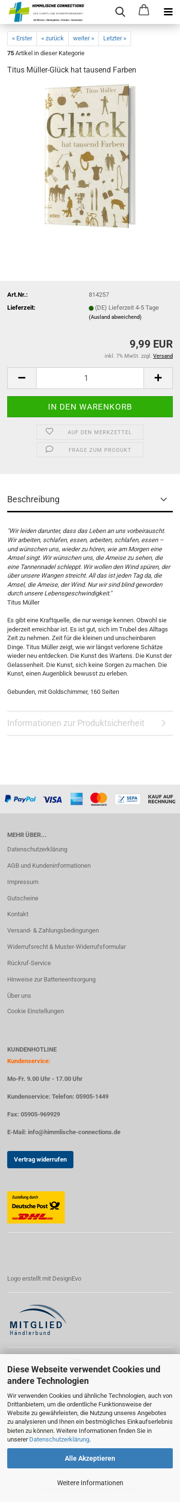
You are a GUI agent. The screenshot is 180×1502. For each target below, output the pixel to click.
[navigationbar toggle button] (168, 12)
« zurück (52, 38)
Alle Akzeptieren (90, 1458)
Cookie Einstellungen (35, 1011)
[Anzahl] (90, 378)
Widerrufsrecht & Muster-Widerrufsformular (66, 946)
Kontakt (17, 914)
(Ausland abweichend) (115, 317)
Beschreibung (33, 499)
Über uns (19, 995)
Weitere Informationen (90, 1483)
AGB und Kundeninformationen (49, 865)
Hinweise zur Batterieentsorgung (51, 979)
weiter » (83, 38)
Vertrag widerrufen (40, 1159)
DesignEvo (66, 1278)
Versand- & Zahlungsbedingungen (53, 930)
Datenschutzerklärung (59, 1439)
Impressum (22, 881)
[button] (21, 378)
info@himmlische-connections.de (74, 1132)
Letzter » (114, 38)
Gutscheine (22, 898)
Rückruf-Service (29, 963)
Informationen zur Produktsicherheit (75, 723)
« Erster (22, 38)
